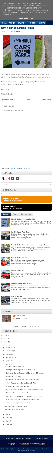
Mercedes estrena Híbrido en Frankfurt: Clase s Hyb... (24, 396)
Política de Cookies (41, 438)
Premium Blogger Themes (43, 449)
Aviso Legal (9, 438)
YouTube (12, 23)
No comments (15, 31)
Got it (33, 18)
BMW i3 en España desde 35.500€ (17, 386)
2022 (6, 339)
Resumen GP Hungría (13, 376)
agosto (8, 361)
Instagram (21, 23)
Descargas (33, 23)
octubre (8, 354)
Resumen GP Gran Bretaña (14, 409)
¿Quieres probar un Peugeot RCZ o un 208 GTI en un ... (24, 373)
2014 (6, 342)
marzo (8, 424)
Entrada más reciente (8, 99)
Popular (6, 214)
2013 (6, 345)
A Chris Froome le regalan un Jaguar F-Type (20, 383)
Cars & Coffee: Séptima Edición (17, 27)
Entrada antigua (46, 99)
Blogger (36, 326)
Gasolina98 (25, 444)
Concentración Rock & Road (21, 284)
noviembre (9, 351)
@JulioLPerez (20, 315)
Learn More (23, 18)
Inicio (28, 99)
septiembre (10, 357)
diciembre (9, 347)
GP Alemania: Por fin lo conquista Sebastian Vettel (22, 399)
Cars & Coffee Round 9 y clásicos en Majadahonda (30, 245)
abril (7, 421)
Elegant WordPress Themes (26, 450)
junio (7, 414)
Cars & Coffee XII (17, 271)
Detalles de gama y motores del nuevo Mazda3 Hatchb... (25, 389)
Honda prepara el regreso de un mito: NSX (20, 370)
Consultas (42, 23)
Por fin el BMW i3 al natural (14, 366)
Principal (4, 23)
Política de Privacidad (23, 438)
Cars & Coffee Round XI (20, 258)
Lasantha (32, 449)
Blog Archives (26, 214)
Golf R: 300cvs (16, 297)
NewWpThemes (12, 449)
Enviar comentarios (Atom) (20, 168)
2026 (6, 335)
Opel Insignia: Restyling (20, 232)
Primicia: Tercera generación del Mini (18, 403)
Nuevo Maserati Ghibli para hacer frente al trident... (23, 379)
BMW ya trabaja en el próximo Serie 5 (18, 393)
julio (7, 364)
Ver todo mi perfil (20, 319)
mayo (8, 418)
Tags (15, 214)
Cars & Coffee (5, 89)
